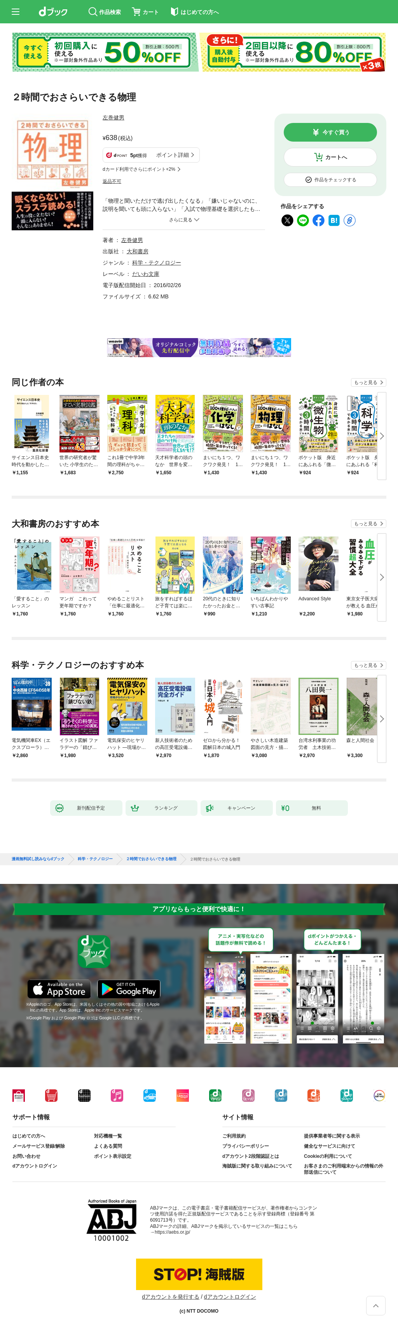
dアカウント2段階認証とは (250, 1156)
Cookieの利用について (328, 1156)
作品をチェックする (335, 179)
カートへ (336, 157)
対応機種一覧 (108, 1136)
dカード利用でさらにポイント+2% (139, 169)
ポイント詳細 (172, 155)
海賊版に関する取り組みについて (257, 1166)
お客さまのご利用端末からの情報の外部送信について (343, 1169)
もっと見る (365, 382)
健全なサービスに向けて (329, 1146)
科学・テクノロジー (156, 262)
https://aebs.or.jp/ (172, 1232)
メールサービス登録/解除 (38, 1146)
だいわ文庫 (145, 274)
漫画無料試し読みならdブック (38, 859)
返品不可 (112, 181)
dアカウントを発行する (170, 1297)
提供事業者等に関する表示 (332, 1136)
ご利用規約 (234, 1136)
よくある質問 (108, 1146)
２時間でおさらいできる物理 (151, 859)
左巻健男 (113, 117)
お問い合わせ (26, 1156)
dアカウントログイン (34, 1166)
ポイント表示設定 (112, 1156)
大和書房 (137, 251)
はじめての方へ (28, 1136)
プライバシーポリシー (245, 1146)
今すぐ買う (336, 132)
